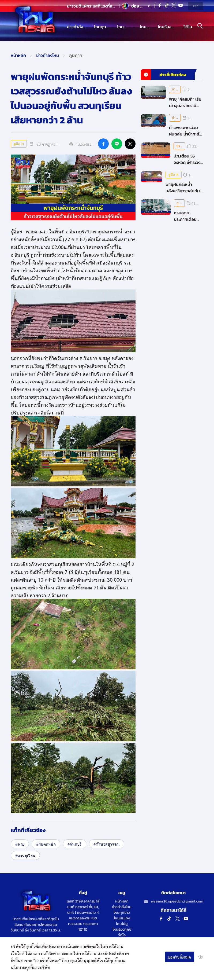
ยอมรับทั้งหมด (179, 957)
